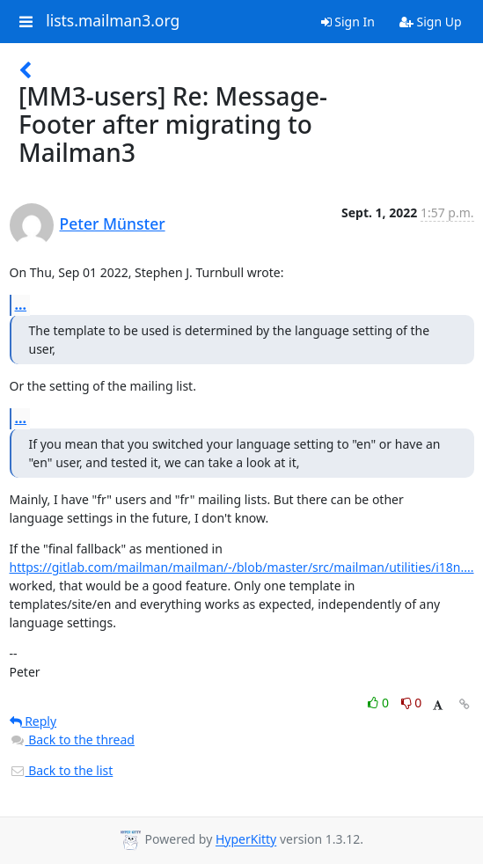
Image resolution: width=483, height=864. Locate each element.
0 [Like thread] (380, 702)
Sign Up (430, 21)
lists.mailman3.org (112, 21)
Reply (33, 721)
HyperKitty (246, 839)
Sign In (348, 21)
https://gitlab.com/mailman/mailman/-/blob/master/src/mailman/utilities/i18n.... (242, 567)
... (21, 304)
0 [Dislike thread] (411, 702)
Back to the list (61, 770)
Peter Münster (112, 223)
